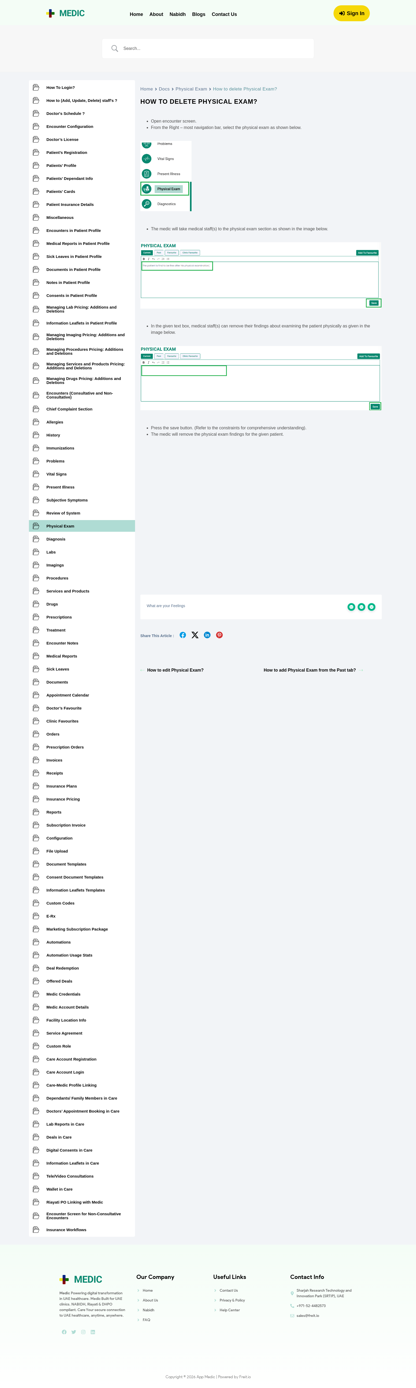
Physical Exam (191, 89)
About (156, 14)
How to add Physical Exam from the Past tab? (313, 670)
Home (136, 14)
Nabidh (178, 14)
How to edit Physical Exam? (172, 670)
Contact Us (224, 14)
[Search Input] (214, 48)
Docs (164, 89)
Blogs (198, 14)
